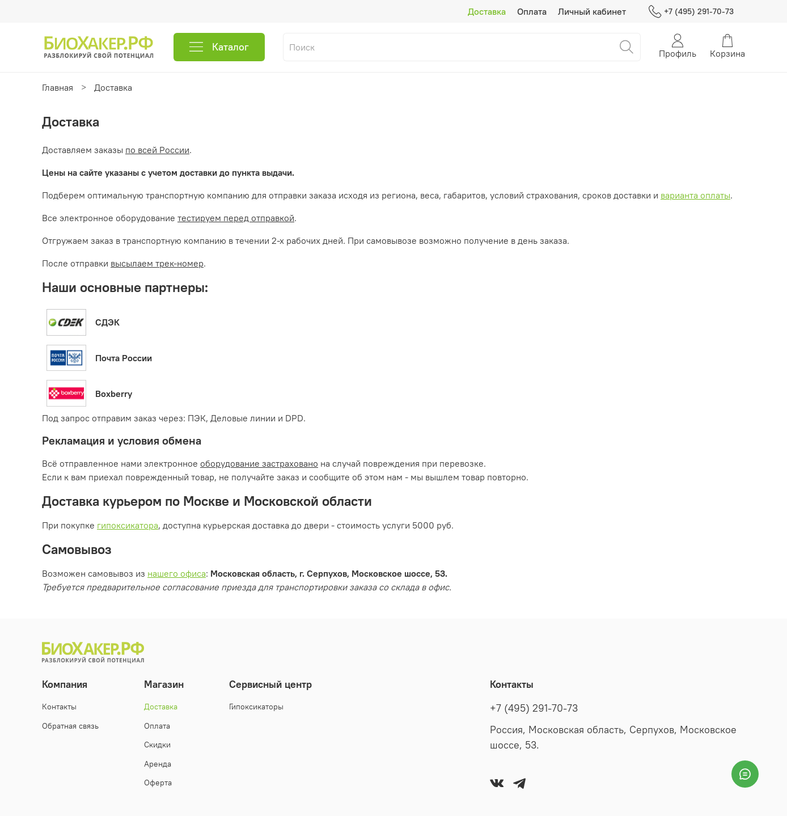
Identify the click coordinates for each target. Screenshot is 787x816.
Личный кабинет (592, 11)
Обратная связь (70, 726)
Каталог (219, 47)
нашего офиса (176, 573)
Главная (57, 87)
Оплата (532, 11)
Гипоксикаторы (256, 706)
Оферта (158, 782)
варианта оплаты (695, 195)
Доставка (487, 11)
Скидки (157, 744)
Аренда (157, 764)
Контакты (59, 706)
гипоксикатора (127, 525)
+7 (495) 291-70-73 (691, 12)
